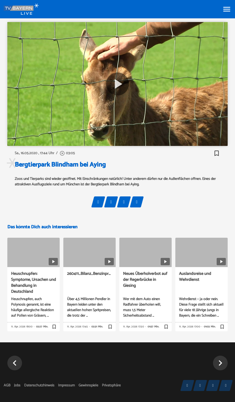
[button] (14, 363)
